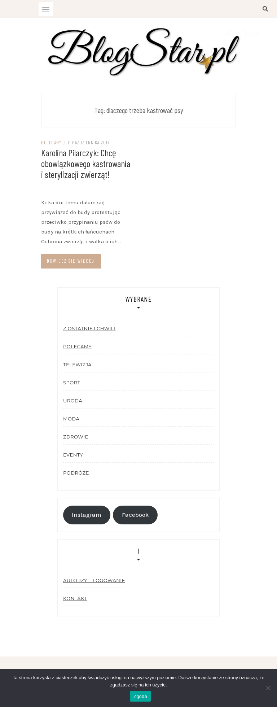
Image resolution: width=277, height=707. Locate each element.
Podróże (76, 473)
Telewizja (77, 364)
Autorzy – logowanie (94, 580)
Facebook (135, 514)
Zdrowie (75, 437)
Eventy (73, 455)
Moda (71, 419)
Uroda (72, 400)
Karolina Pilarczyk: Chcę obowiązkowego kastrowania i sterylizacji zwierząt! (85, 163)
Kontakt (75, 598)
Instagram (86, 514)
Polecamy (51, 142)
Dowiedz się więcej (70, 261)
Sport (71, 382)
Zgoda (140, 696)
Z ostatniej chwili (89, 328)
